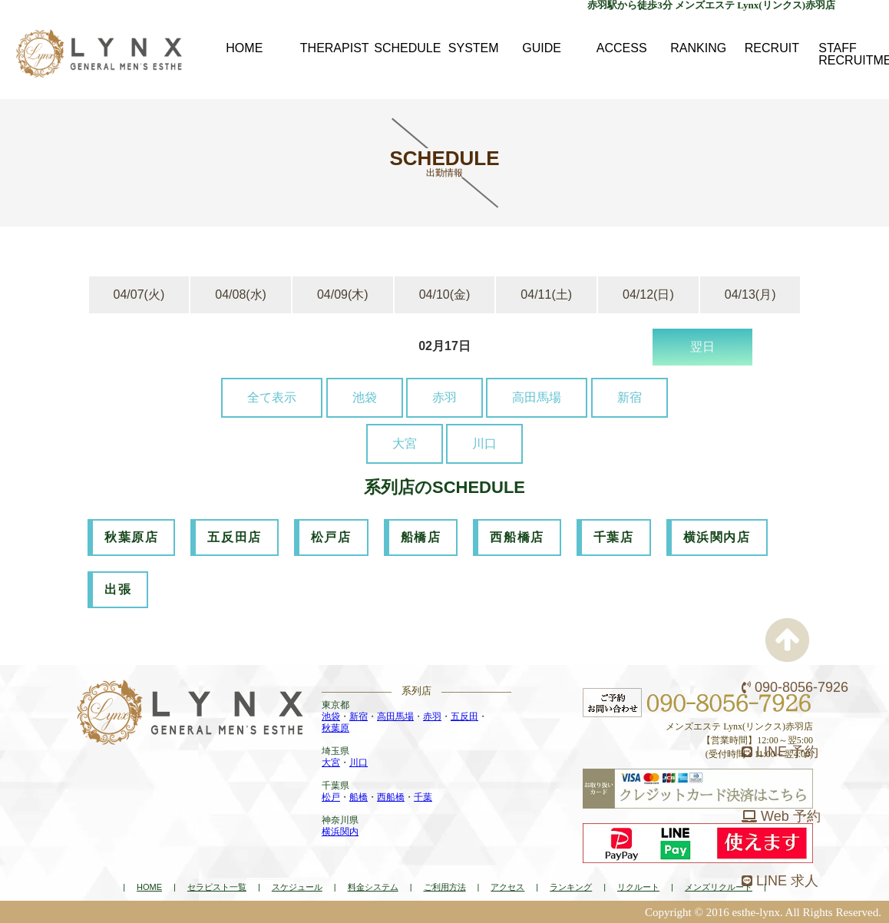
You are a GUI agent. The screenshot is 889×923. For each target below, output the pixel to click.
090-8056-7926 (795, 687)
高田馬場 (536, 397)
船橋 (358, 797)
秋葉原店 (131, 537)
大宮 (404, 443)
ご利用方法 (445, 887)
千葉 (423, 797)
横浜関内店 (717, 537)
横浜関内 (340, 831)
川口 (484, 443)
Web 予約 (781, 816)
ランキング (571, 887)
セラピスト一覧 (216, 887)
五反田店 (234, 537)
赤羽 (444, 397)
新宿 (629, 397)
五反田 (464, 716)
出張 (117, 589)
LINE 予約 (780, 751)
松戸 (331, 797)
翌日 (702, 346)
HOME (149, 887)
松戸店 (331, 537)
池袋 (364, 397)
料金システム (373, 887)
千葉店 (613, 537)
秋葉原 (335, 728)
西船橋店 (517, 537)
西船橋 (391, 797)
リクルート (638, 887)
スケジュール (297, 887)
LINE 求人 (780, 880)
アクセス (507, 887)
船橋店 (421, 537)
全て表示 (271, 397)
